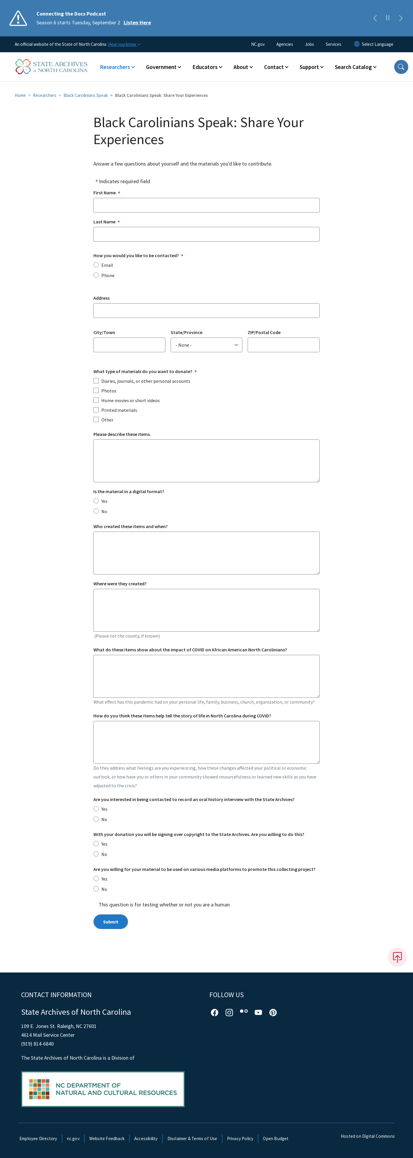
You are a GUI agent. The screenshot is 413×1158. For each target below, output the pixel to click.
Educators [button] (205, 66)
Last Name (104, 222)
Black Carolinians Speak (85, 95)
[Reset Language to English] (357, 44)
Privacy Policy (240, 1138)
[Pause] (387, 18)
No (104, 511)
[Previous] (374, 18)
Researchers (44, 95)
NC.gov (258, 44)
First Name (104, 192)
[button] (401, 67)
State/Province (186, 332)
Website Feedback (107, 1138)
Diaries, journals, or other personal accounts (145, 381)
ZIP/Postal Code (264, 332)
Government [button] (161, 66)
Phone (108, 275)
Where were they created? (120, 583)
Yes (104, 501)
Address (101, 298)
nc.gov (73, 1138)
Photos (108, 391)
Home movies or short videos (130, 400)
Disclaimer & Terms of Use (192, 1138)
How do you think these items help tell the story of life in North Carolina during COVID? (182, 716)
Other (107, 420)
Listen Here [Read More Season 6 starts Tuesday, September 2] (137, 22)
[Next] (400, 18)
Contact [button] (274, 66)
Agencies (284, 44)
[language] (377, 44)
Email (107, 265)
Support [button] (309, 66)
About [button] (241, 66)
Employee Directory (38, 1138)
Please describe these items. (122, 434)
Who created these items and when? (130, 526)
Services (333, 44)
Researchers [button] (115, 66)
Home (20, 95)
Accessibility (146, 1138)
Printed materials (119, 410)
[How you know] (124, 44)
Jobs (309, 44)
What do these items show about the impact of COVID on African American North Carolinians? (190, 650)
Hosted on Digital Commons (368, 1136)
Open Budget (275, 1138)
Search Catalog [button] (353, 66)
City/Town (104, 332)
